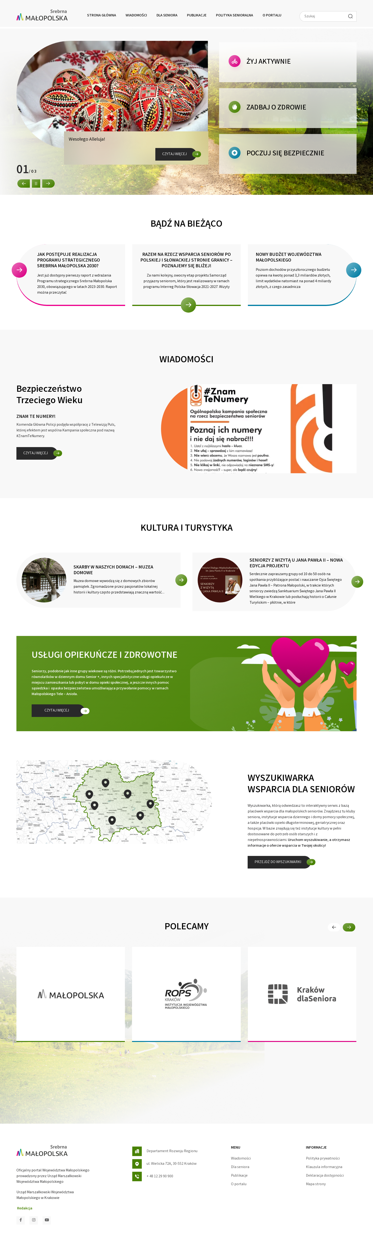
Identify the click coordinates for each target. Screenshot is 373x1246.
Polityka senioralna (234, 15)
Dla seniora (167, 15)
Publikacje (196, 15)
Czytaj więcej (174, 154)
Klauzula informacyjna (324, 1167)
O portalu (272, 15)
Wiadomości (136, 15)
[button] (23, 183)
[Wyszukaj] (350, 16)
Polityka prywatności (323, 1158)
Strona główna (101, 15)
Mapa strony (316, 1184)
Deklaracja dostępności (325, 1176)
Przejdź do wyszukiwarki (278, 862)
